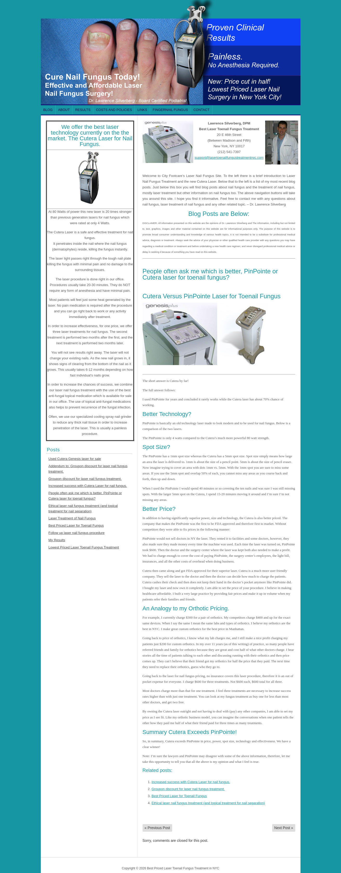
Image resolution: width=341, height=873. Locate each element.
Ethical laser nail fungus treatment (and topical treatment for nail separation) (208, 803)
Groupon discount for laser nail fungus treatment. (85, 479)
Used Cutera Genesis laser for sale (75, 459)
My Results (57, 540)
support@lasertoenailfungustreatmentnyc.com (229, 158)
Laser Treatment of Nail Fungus (72, 518)
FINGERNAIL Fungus (170, 110)
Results (82, 110)
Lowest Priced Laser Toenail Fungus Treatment (84, 547)
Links (142, 110)
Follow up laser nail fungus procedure (77, 533)
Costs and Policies (114, 110)
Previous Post (157, 828)
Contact (201, 110)
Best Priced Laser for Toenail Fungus (76, 525)
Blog (48, 110)
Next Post (283, 828)
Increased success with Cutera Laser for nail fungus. (88, 486)
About (64, 110)
